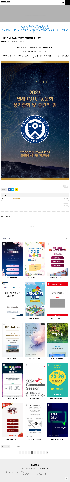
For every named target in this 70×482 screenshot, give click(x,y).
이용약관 (33, 468)
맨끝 (53, 452)
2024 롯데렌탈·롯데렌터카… (57, 318)
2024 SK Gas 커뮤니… (35, 399)
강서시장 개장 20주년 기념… (35, 278)
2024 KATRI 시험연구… (12, 358)
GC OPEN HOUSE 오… (35, 318)
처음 (17, 452)
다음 (50, 452)
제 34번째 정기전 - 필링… (35, 358)
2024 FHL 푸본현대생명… (57, 358)
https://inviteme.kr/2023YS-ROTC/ (35, 52)
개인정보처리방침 (26, 468)
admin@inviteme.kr (60, 472)
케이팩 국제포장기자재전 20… (57, 399)
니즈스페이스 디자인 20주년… (57, 439)
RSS (66, 238)
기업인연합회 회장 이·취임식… (13, 318)
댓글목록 (5, 216)
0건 (9, 41)
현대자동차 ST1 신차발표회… (35, 439)
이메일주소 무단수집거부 (42, 468)
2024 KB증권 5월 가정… (12, 278)
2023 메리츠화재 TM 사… (12, 439)
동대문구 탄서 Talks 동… (12, 399)
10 (47, 452)
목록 (66, 205)
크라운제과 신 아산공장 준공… (57, 278)
